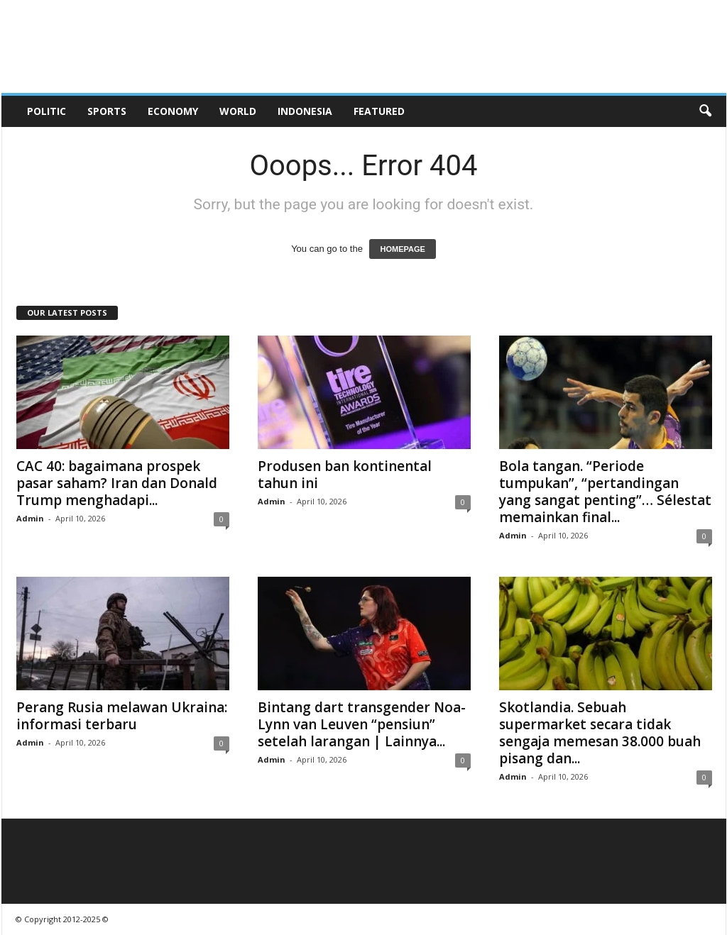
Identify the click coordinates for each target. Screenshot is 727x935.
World (237, 111)
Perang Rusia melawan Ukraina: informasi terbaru (121, 716)
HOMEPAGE (402, 249)
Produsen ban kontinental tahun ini (345, 474)
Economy (173, 111)
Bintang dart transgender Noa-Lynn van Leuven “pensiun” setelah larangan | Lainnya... (362, 724)
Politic (46, 111)
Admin (30, 518)
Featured (379, 111)
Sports (106, 111)
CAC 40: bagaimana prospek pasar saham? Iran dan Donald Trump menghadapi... (116, 483)
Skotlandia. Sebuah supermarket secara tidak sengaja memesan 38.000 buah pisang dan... (600, 733)
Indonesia (305, 111)
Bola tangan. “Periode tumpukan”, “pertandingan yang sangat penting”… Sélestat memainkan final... (605, 491)
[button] (705, 111)
